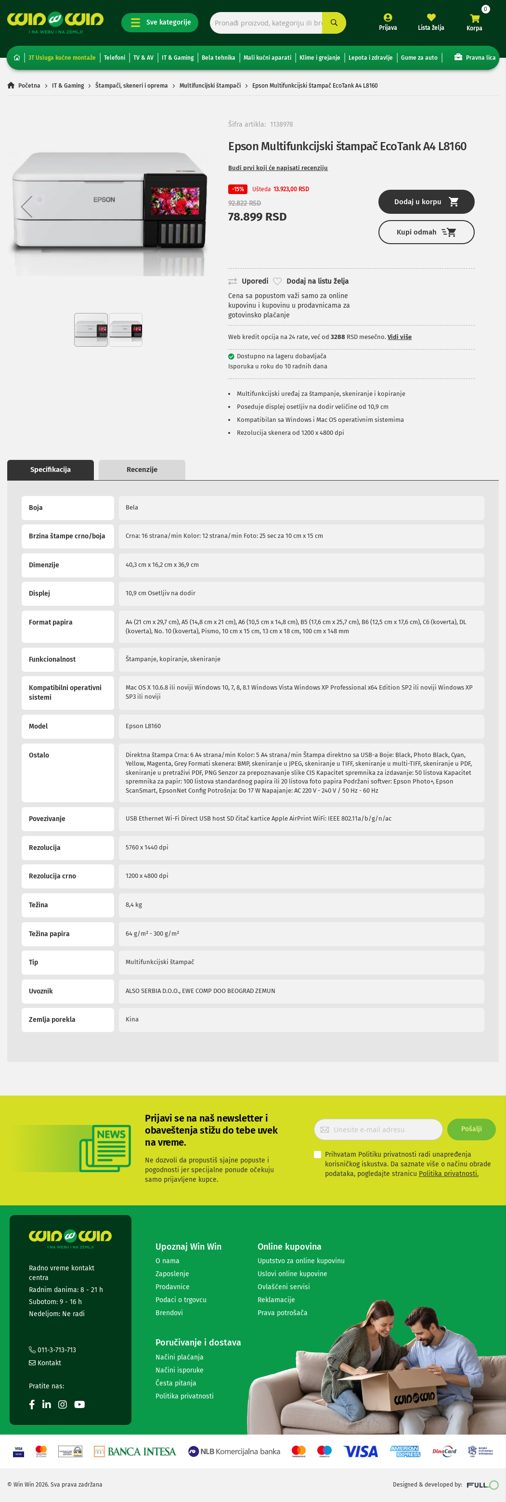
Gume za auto (419, 57)
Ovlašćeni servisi (284, 1287)
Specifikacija (50, 469)
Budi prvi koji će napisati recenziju (278, 167)
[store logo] (55, 23)
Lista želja (431, 28)
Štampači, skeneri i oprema (131, 85)
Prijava (388, 28)
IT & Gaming (178, 57)
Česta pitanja (176, 1383)
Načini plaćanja (180, 1357)
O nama (168, 1261)
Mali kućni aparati (267, 57)
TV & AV (143, 57)
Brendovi (169, 1313)
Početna (29, 85)
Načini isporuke (180, 1370)
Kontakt (45, 1363)
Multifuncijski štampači (210, 85)
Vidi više (400, 336)
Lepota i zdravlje (371, 57)
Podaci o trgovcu (181, 1300)
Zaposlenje (172, 1274)
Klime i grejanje (319, 57)
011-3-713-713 (52, 1350)
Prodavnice (173, 1287)
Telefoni (114, 57)
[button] (26, 206)
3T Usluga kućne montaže (62, 57)
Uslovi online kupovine (292, 1274)
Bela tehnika (218, 57)
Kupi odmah (426, 232)
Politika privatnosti (185, 1396)
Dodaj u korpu (426, 202)
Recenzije (142, 469)
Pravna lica (475, 57)
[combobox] (278, 23)
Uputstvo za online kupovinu (301, 1261)
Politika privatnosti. (449, 1174)
